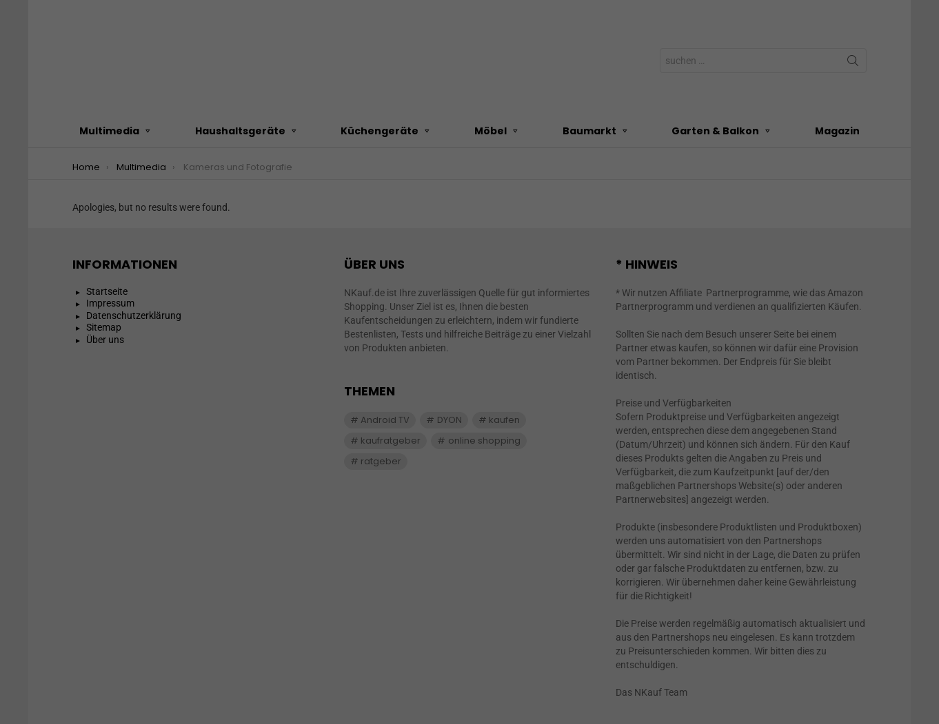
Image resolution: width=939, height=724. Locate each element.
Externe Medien (597, 207)
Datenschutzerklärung (382, 162)
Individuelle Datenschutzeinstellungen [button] (469, 335)
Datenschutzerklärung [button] (475, 365)
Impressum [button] (541, 365)
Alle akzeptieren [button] (469, 254)
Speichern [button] (469, 295)
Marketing (452, 207)
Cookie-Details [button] (404, 365)
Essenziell (320, 207)
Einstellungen (318, 176)
